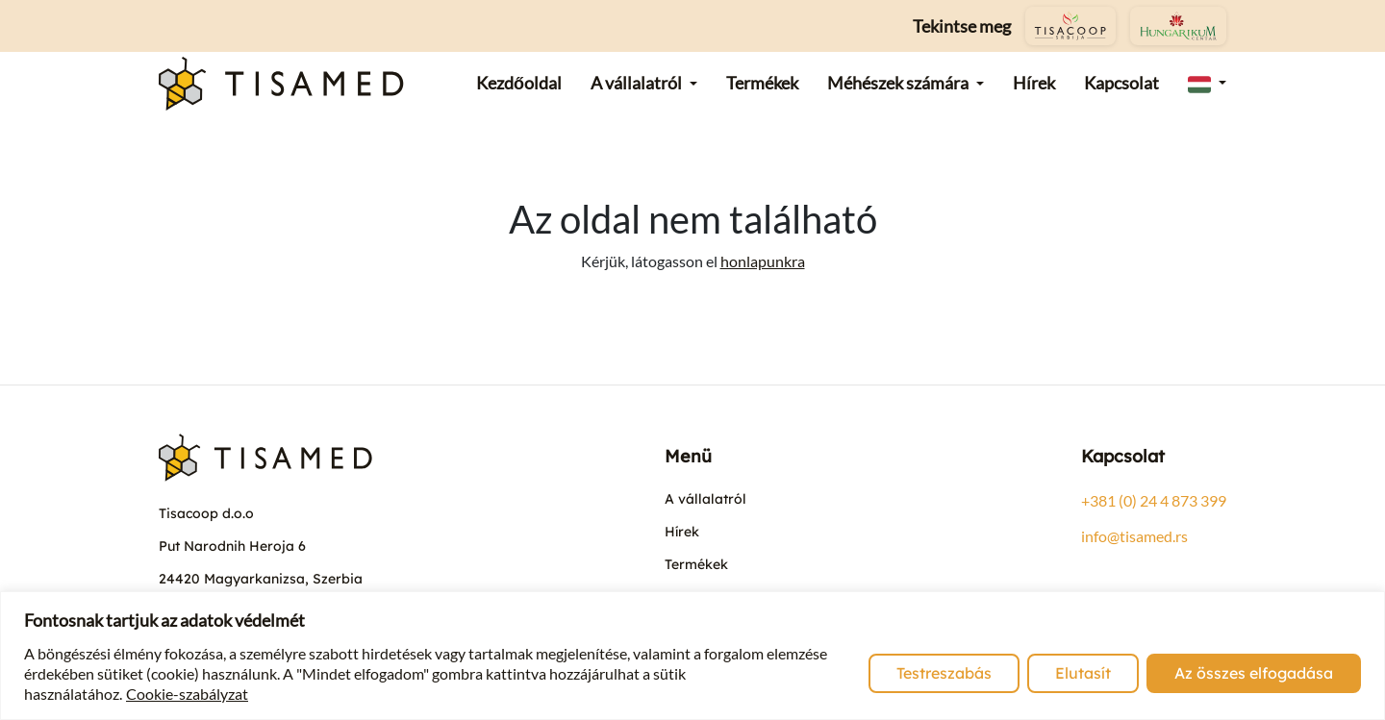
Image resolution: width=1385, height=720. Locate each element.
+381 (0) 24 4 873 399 (1153, 500)
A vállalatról (705, 499)
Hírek (682, 531)
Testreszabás (944, 673)
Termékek (696, 564)
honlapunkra (762, 261)
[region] (692, 655)
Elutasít (1083, 673)
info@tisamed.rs (1134, 536)
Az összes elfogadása (1253, 673)
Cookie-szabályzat (187, 693)
